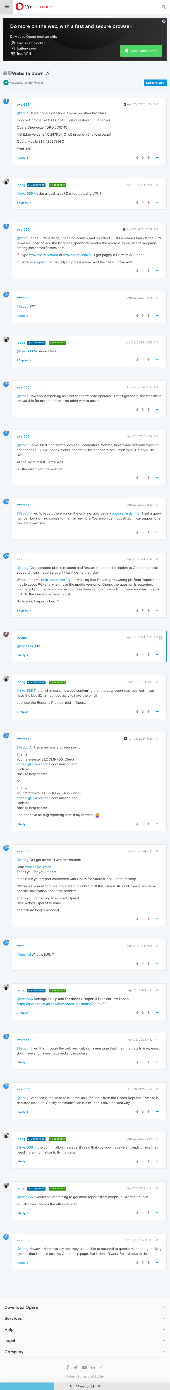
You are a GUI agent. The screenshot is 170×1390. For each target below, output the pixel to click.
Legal (10, 1331)
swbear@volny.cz (30, 755)
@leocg (23, 104)
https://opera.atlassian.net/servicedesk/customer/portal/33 (62, 994)
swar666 (23, 95)
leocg (21, 175)
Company (14, 1342)
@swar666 (25, 184)
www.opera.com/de (43, 245)
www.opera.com (41, 253)
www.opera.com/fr (77, 245)
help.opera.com (53, 570)
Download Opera (144, 41)
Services (13, 1308)
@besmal (24, 945)
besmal (22, 628)
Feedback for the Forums (26, 73)
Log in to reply (155, 73)
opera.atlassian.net (126, 504)
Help (9, 1320)
